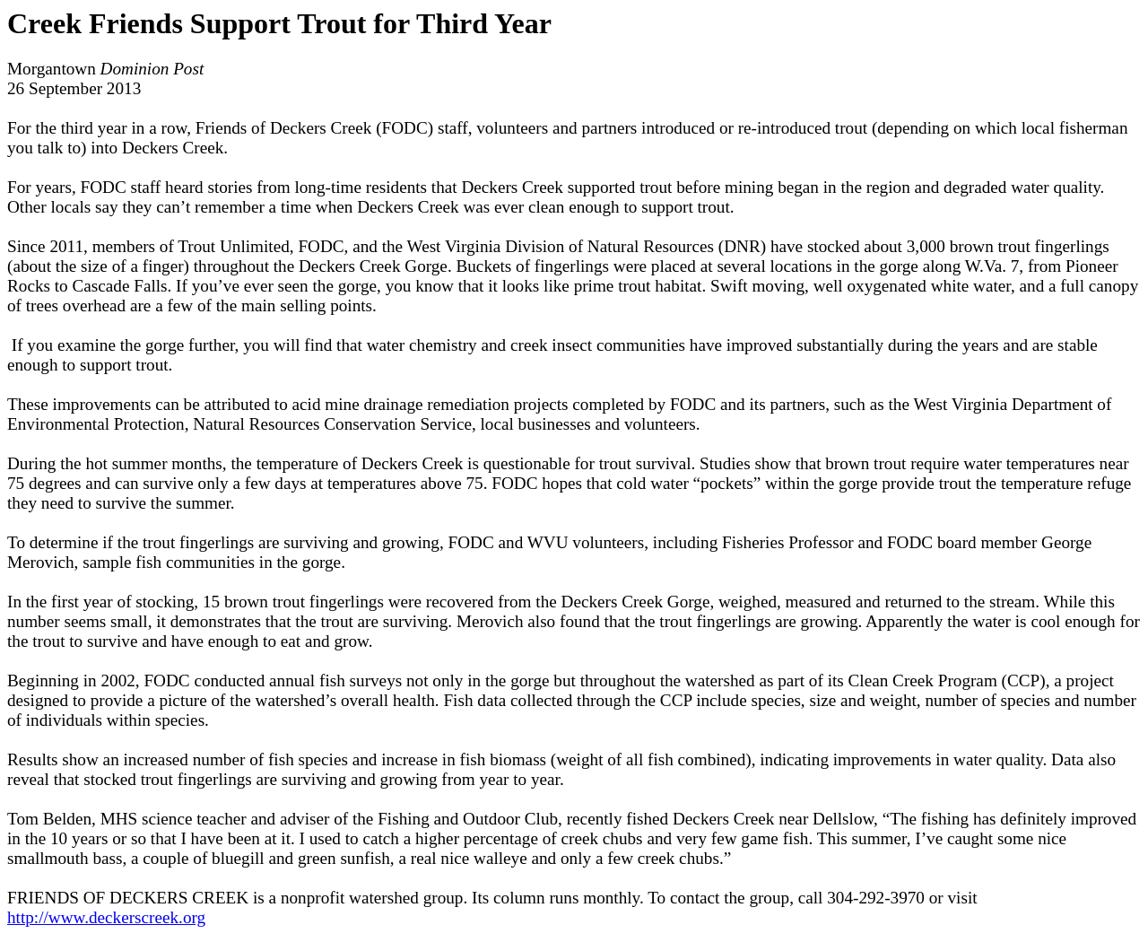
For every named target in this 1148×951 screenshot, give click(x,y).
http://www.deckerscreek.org (106, 917)
